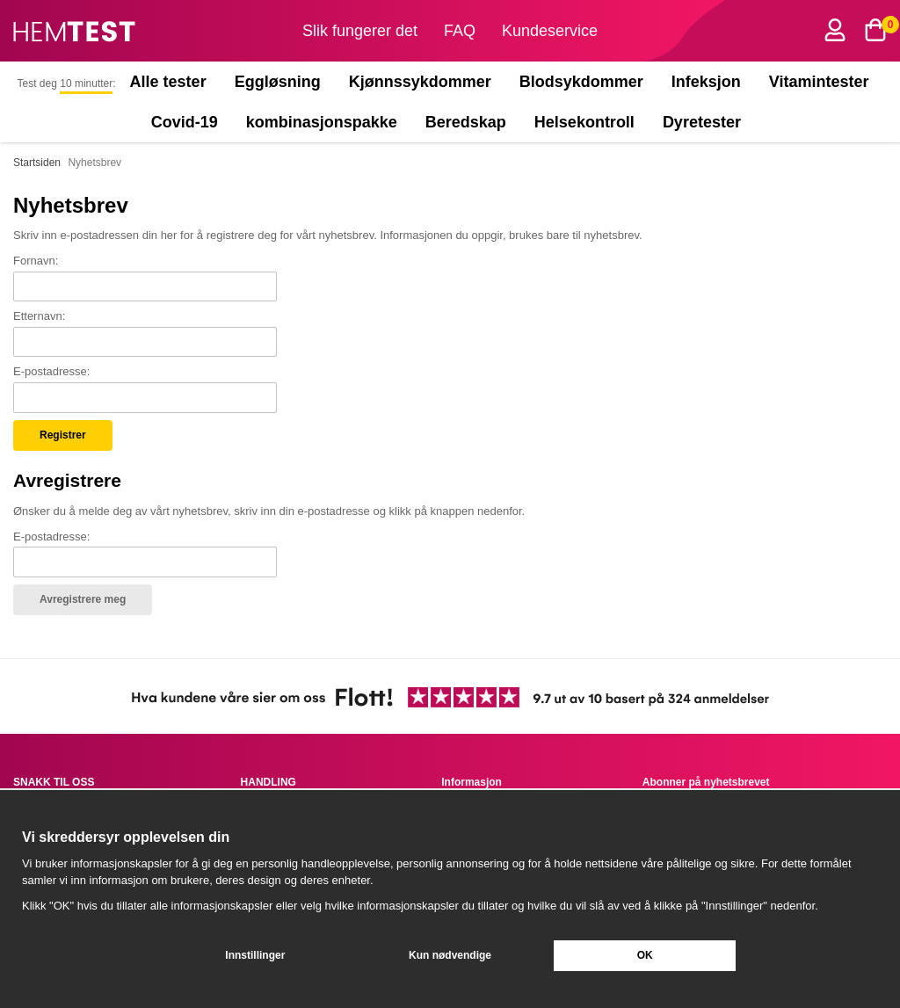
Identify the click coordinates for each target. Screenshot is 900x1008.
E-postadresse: (51, 371)
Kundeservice (550, 31)
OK (645, 955)
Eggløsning (278, 82)
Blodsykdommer (581, 82)
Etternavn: (39, 316)
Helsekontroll (584, 122)
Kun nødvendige (450, 955)
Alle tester (168, 82)
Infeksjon (706, 82)
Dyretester (706, 122)
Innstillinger (255, 955)
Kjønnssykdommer (420, 82)
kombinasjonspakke (321, 122)
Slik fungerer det (359, 31)
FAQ (459, 31)
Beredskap (465, 122)
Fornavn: (35, 260)
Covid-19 (184, 122)
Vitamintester (819, 82)
